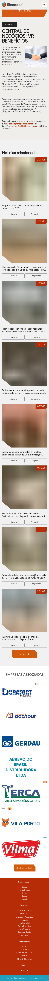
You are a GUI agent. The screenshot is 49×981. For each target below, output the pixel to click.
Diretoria (24, 893)
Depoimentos (24, 949)
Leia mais (13, 214)
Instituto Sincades (24, 890)
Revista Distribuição (24, 926)
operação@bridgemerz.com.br (25, 126)
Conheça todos (24, 868)
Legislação (24, 935)
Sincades (25, 887)
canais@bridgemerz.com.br (21, 124)
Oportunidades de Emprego (24, 952)
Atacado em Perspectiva (24, 917)
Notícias (24, 946)
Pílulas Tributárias (24, 929)
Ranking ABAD (24, 923)
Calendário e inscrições (24, 910)
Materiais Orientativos (24, 959)
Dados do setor (24, 913)
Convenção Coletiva (24, 932)
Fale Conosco (24, 970)
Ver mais (24, 654)
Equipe (24, 896)
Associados (24, 899)
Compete (24, 920)
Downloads (24, 955)
